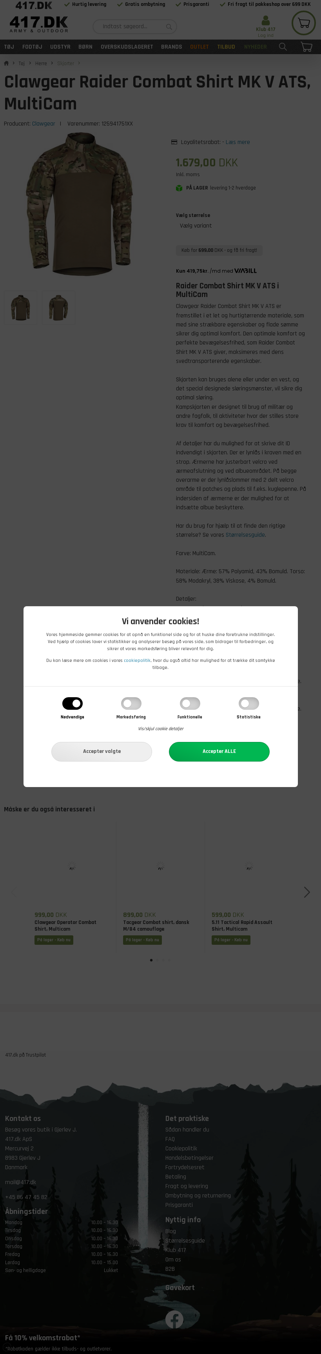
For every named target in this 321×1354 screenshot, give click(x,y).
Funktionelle (190, 717)
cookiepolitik (137, 660)
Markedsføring (131, 717)
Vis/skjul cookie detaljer (160, 729)
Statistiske (249, 717)
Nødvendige (72, 717)
